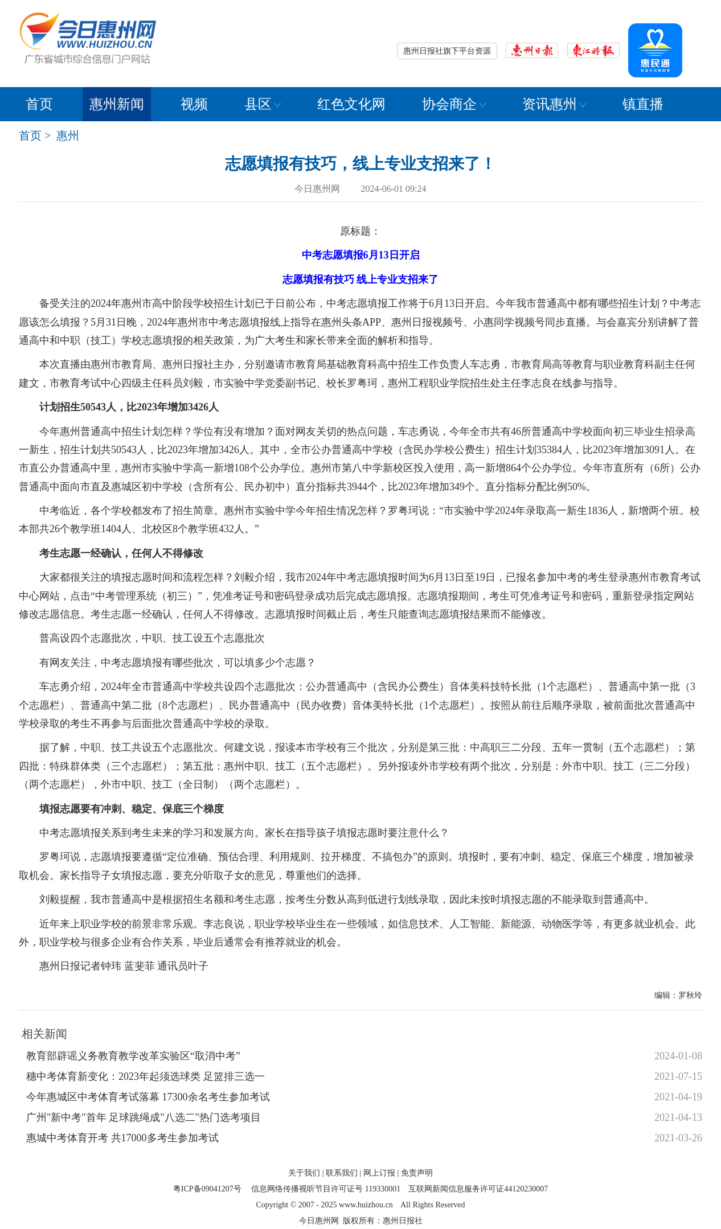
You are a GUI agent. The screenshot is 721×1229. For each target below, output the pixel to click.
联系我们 (342, 1173)
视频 (194, 104)
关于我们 (304, 1173)
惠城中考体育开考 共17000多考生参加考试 (122, 1138)
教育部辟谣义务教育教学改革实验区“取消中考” (133, 1056)
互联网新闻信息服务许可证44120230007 (478, 1189)
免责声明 (417, 1173)
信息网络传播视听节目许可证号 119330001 (325, 1189)
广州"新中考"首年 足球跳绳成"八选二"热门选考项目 (143, 1117)
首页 (39, 104)
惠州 (67, 135)
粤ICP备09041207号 (207, 1189)
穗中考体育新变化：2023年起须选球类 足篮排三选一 (145, 1076)
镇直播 (642, 104)
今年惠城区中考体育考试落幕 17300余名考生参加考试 (148, 1097)
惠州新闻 (116, 104)
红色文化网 (351, 104)
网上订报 (379, 1173)
